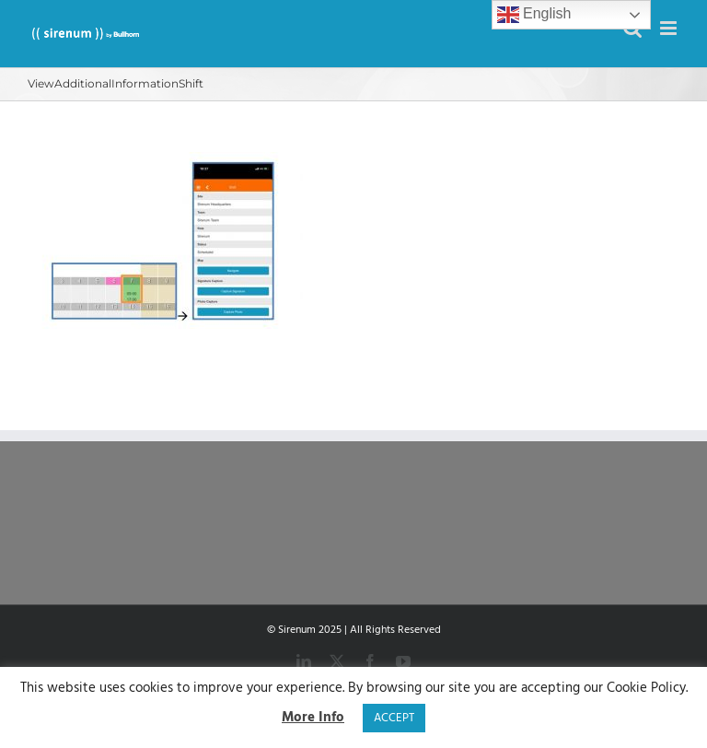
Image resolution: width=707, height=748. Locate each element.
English (534, 15)
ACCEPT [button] (394, 718)
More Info (313, 718)
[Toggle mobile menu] (669, 28)
